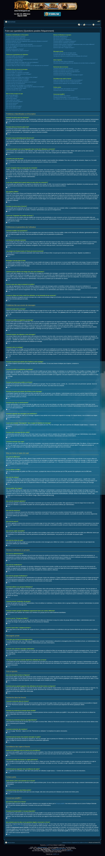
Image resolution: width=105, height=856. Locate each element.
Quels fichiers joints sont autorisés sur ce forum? (65, 88)
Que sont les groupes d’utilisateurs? (62, 39)
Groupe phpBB (60, 803)
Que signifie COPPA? (11, 47)
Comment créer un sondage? (13, 75)
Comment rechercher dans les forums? (63, 68)
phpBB (47, 845)
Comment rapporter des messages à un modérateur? (19, 85)
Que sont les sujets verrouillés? (14, 106)
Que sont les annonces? (12, 103)
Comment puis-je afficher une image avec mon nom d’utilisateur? (22, 62)
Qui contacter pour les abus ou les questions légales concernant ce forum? (72, 99)
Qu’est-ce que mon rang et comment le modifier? (18, 64)
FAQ (81, 24)
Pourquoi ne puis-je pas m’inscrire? (15, 49)
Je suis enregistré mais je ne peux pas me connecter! (19, 44)
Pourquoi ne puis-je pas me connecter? (16, 36)
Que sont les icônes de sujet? (13, 108)
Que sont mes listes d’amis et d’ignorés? (63, 61)
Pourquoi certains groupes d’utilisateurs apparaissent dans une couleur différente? (74, 44)
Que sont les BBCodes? (12, 95)
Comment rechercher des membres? (62, 73)
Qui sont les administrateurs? (60, 36)
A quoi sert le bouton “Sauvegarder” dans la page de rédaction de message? (25, 86)
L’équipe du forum (66, 842)
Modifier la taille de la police (98, 21)
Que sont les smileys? (11, 98)
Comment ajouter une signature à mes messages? (18, 74)
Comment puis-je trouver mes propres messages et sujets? (68, 74)
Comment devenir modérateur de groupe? (63, 42)
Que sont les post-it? (11, 104)
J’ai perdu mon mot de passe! (13, 42)
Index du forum (11, 21)
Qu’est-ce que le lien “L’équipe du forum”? (63, 47)
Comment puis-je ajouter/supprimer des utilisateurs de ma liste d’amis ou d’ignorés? (74, 63)
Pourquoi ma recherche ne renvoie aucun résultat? (66, 70)
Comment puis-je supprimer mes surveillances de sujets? (67, 83)
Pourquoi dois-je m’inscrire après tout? (15, 38)
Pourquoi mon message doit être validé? (16, 88)
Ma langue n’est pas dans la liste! (14, 60)
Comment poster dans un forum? (14, 71)
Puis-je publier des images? (13, 100)
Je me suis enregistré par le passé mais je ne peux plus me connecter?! (24, 46)
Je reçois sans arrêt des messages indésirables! (65, 54)
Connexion (97, 24)
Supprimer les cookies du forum (80, 842)
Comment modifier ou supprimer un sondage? (17, 78)
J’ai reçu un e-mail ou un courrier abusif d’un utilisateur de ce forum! (70, 56)
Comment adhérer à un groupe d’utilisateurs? (64, 41)
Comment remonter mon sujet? (14, 89)
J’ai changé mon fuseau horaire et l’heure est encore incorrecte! (22, 59)
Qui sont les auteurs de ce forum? (61, 95)
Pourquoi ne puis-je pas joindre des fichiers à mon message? (21, 82)
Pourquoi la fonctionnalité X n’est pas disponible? (65, 97)
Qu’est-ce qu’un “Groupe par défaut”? (62, 46)
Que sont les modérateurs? (60, 38)
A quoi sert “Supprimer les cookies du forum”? (17, 50)
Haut (9, 123)
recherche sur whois (17, 825)
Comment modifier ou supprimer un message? (17, 72)
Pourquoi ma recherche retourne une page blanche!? (66, 71)
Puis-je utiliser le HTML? (12, 96)
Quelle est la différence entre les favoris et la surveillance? (68, 80)
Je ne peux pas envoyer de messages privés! (64, 52)
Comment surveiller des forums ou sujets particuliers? (66, 81)
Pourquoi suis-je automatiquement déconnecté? (18, 39)
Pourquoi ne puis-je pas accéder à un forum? (17, 80)
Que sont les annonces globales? (14, 101)
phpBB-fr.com (70, 850)
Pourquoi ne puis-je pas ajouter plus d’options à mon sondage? (22, 77)
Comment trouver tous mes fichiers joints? (63, 90)
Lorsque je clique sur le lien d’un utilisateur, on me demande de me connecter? (27, 65)
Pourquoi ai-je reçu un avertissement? (15, 83)
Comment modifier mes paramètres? (15, 56)
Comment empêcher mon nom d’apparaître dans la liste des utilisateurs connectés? (27, 41)
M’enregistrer (88, 24)
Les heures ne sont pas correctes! (14, 57)
